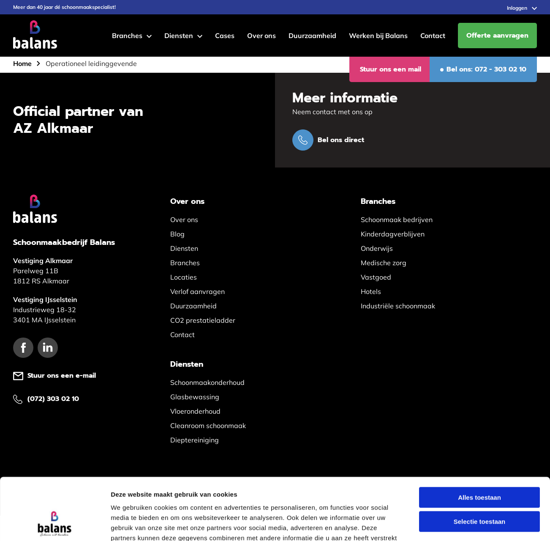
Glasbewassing (194, 397)
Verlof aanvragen (197, 291)
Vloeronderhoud (195, 411)
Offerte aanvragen (497, 35)
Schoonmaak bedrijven (397, 219)
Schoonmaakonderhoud (207, 382)
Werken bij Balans (378, 35)
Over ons (261, 35)
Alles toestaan (479, 439)
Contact (432, 35)
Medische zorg (383, 262)
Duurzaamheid (312, 35)
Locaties (183, 277)
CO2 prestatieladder (202, 320)
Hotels (371, 291)
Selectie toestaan (480, 463)
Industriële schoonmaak (398, 306)
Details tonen (456, 524)
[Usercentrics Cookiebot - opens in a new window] (55, 524)
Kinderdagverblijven (393, 234)
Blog (177, 234)
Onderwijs (377, 248)
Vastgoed (376, 277)
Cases (224, 35)
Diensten (178, 35)
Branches (127, 35)
